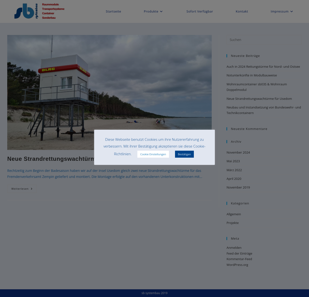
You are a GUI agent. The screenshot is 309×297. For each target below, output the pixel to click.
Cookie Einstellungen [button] (153, 154)
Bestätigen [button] (184, 154)
